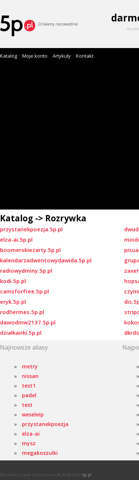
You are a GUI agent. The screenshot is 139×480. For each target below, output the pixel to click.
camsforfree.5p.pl (24, 291)
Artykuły (62, 55)
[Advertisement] (69, 136)
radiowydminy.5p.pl (26, 270)
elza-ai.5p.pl (16, 239)
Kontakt (84, 55)
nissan (30, 375)
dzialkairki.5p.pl (21, 332)
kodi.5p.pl (13, 281)
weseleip (33, 414)
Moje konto (34, 55)
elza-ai (31, 433)
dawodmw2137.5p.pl (28, 322)
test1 (29, 385)
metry (30, 366)
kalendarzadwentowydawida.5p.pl (46, 260)
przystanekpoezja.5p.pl (31, 229)
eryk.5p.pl (13, 301)
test (27, 404)
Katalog (8, 55)
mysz (29, 443)
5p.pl (87, 474)
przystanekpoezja (45, 424)
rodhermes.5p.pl (22, 312)
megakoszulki (40, 452)
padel (29, 395)
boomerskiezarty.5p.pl (30, 249)
